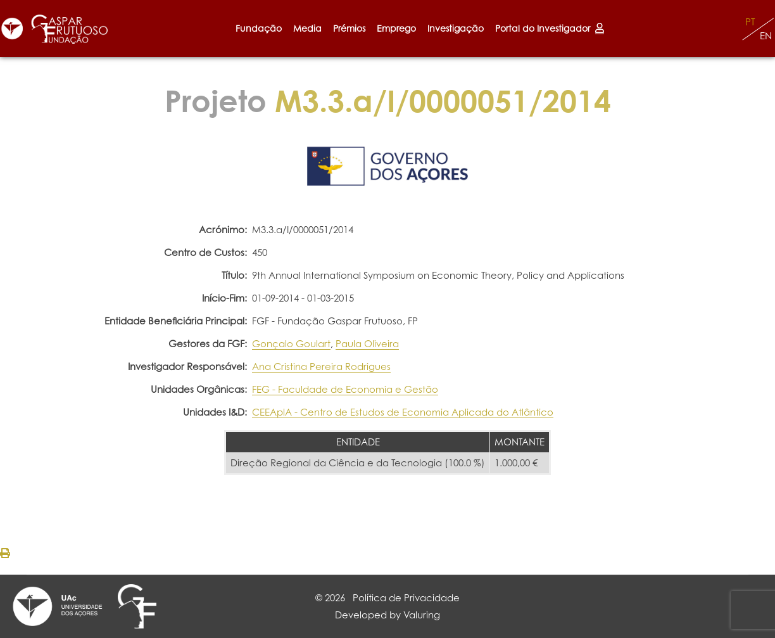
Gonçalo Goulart (291, 344)
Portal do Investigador (549, 28)
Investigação (455, 28)
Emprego (396, 28)
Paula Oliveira (367, 344)
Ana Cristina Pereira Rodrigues (321, 366)
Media (307, 28)
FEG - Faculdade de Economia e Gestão (345, 389)
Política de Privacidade (406, 598)
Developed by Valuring (387, 615)
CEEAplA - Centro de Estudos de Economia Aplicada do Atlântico (402, 412)
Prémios (349, 28)
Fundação (259, 28)
